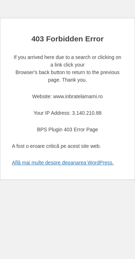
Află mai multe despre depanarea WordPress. (63, 162)
